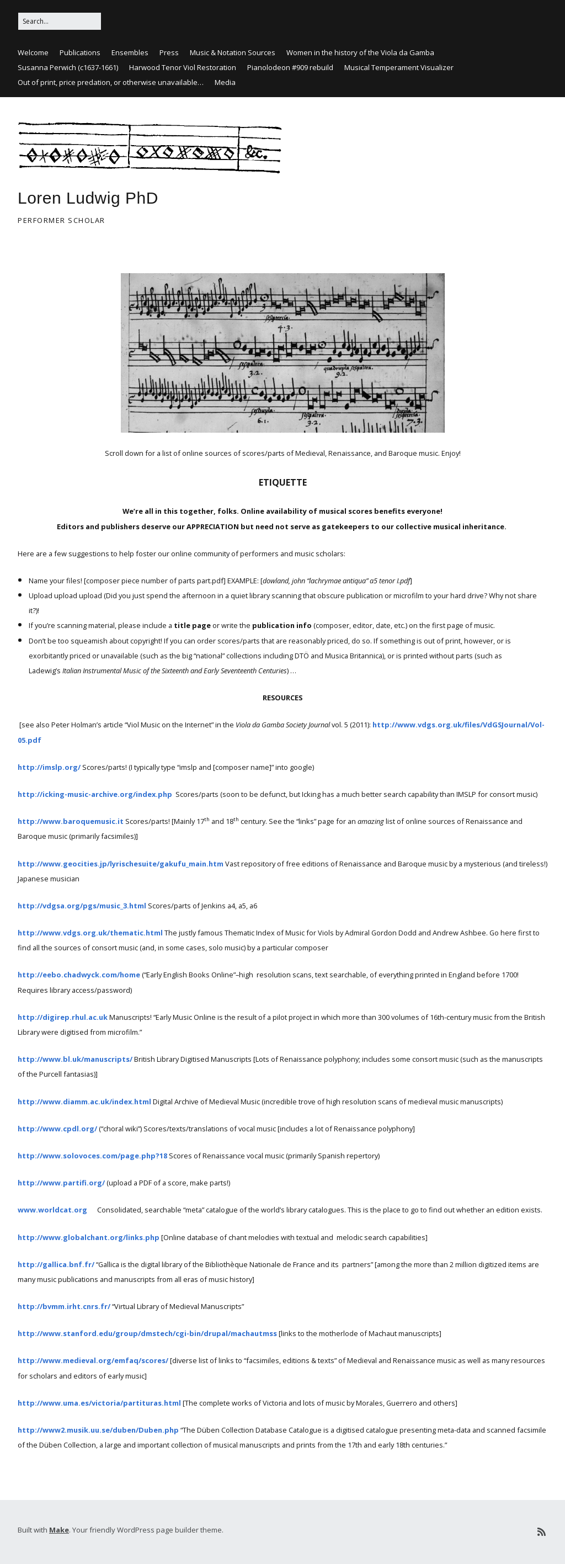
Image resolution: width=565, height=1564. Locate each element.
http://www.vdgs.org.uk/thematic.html (90, 933)
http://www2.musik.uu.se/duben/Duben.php (98, 1430)
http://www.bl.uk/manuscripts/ (75, 1059)
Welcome (33, 52)
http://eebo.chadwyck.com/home (79, 975)
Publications (80, 52)
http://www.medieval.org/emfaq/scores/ (93, 1360)
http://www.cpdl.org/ (57, 1129)
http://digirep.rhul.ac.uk (63, 1017)
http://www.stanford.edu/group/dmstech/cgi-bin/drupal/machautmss (148, 1333)
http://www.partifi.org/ (61, 1183)
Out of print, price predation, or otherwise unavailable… (111, 82)
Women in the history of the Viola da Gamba (360, 52)
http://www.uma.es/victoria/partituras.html (99, 1403)
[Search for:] (60, 21)
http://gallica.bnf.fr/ (56, 1264)
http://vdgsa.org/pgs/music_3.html (82, 906)
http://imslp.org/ (50, 767)
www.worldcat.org (52, 1210)
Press (169, 52)
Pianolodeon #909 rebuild (290, 67)
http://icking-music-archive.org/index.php (95, 794)
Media (225, 82)
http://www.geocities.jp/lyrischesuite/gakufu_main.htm (120, 864)
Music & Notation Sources (232, 52)
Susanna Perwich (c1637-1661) (68, 67)
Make (59, 1530)
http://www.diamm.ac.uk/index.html (84, 1101)
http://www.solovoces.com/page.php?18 (92, 1156)
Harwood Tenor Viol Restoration (182, 67)
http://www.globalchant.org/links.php (88, 1237)
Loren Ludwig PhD (88, 198)
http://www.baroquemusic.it (71, 821)
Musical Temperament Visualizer (399, 67)
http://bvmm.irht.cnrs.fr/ (64, 1306)
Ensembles (129, 52)
